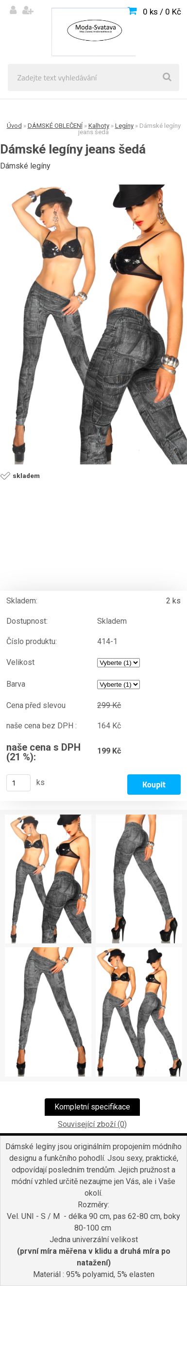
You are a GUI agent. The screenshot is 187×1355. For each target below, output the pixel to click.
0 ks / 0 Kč (162, 11)
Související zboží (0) (92, 1124)
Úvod (14, 125)
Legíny (124, 125)
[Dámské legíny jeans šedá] (93, 324)
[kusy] (18, 782)
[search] (167, 77)
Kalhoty (98, 125)
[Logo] (93, 32)
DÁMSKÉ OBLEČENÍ (55, 125)
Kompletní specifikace (92, 1106)
